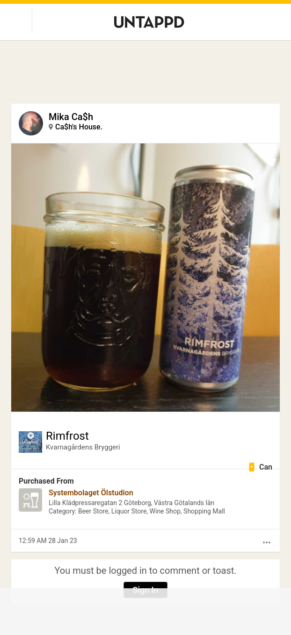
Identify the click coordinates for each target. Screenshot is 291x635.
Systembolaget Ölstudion (91, 492)
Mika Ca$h (71, 116)
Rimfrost (67, 436)
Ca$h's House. (78, 126)
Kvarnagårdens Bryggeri (83, 447)
